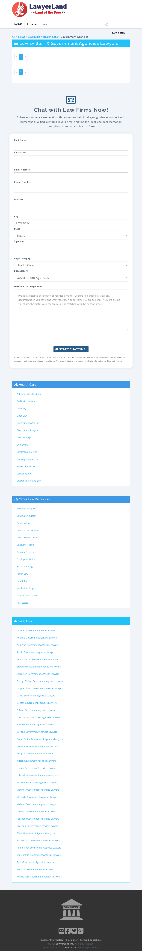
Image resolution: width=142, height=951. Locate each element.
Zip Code (19, 241)
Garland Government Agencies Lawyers (37, 731)
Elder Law (22, 415)
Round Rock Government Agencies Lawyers (39, 847)
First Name (20, 140)
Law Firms (120, 32)
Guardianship (24, 437)
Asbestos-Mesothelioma (29, 393)
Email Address (22, 169)
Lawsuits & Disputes (27, 595)
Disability (21, 408)
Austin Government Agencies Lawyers (36, 652)
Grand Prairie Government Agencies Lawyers (40, 739)
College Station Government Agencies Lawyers (40, 681)
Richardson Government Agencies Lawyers (38, 840)
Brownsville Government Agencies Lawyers (39, 666)
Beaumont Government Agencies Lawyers (38, 659)
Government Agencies (28, 422)
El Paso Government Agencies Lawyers (36, 710)
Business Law (23, 523)
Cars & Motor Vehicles (28, 530)
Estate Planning (25, 566)
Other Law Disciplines (34, 499)
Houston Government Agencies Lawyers (37, 746)
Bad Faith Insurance (27, 401)
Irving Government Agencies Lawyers (36, 753)
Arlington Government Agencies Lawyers (37, 644)
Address (18, 199)
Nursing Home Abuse (28, 459)
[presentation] (71, 338)
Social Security (24, 473)
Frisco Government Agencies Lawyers (36, 724)
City (16, 216)
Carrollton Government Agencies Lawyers (38, 673)
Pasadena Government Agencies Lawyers (38, 818)
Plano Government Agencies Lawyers (36, 833)
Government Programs (28, 430)
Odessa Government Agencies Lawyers (36, 811)
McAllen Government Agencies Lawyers (37, 782)
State (17, 228)
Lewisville (34, 37)
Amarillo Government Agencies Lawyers (37, 637)
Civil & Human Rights (27, 537)
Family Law (22, 573)
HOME (18, 24)
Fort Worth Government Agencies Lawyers (38, 717)
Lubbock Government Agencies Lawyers (37, 775)
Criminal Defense (25, 552)
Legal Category (22, 258)
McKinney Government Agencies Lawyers (38, 789)
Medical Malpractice (27, 451)
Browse (32, 24)
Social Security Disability (29, 480)
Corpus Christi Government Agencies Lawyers (40, 688)
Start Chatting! (71, 349)
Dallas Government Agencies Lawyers (36, 695)
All (13, 37)
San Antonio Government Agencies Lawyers (39, 854)
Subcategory (21, 270)
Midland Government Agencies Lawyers (37, 804)
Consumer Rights (25, 544)
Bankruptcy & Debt (26, 515)
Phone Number (22, 182)
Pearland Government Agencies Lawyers (37, 825)
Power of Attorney (26, 466)
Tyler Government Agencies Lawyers (35, 862)
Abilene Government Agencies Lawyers (37, 630)
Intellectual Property (27, 588)
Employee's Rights (26, 559)
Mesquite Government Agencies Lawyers (38, 796)
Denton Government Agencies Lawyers (37, 702)
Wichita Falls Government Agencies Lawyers (39, 876)
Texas (21, 37)
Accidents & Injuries (27, 508)
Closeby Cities (25, 620)
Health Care (50, 37)
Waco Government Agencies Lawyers (36, 869)
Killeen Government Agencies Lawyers (36, 760)
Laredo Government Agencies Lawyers (36, 767)
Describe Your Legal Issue (28, 286)
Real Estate (22, 602)
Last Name (20, 152)
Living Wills (22, 444)
